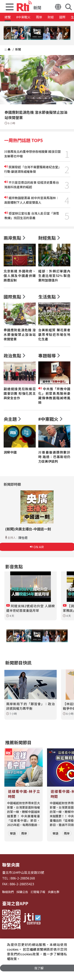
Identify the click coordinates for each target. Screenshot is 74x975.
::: (6, 49)
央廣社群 (53, 892)
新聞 (17, 49)
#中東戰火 (23, 17)
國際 (62, 17)
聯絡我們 (8, 892)
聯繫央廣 (11, 864)
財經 (51, 17)
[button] (9, 6)
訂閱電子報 (38, 892)
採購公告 (22, 892)
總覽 (8, 17)
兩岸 (39, 17)
